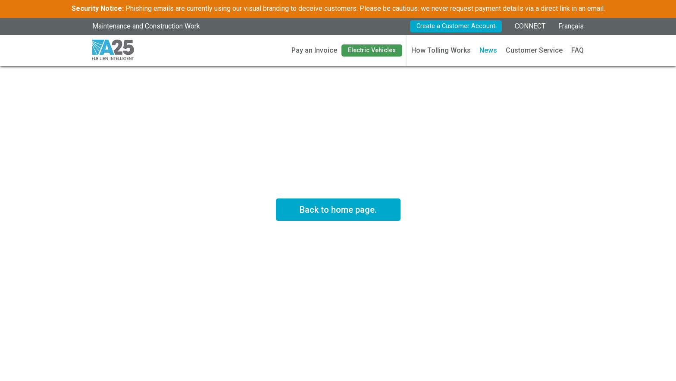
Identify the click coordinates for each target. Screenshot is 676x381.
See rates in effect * (338, 245)
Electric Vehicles (372, 50)
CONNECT (530, 26)
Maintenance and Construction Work (146, 26)
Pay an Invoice (314, 50)
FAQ (577, 50)
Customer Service (534, 50)
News (488, 50)
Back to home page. (338, 210)
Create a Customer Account (455, 26)
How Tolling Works (441, 50)
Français (571, 26)
